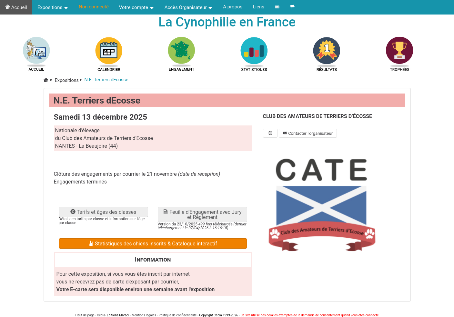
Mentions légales (144, 315)
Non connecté (94, 7)
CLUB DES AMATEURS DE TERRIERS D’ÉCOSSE (317, 116)
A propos (232, 7)
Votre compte (136, 7)
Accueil (16, 7)
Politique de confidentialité (177, 315)
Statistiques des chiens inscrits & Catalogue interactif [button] (152, 244)
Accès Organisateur (189, 7)
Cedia (101, 315)
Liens (258, 7)
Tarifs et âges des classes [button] (103, 212)
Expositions (52, 7)
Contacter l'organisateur (308, 133)
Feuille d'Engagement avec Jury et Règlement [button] (202, 214)
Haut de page (85, 315)
